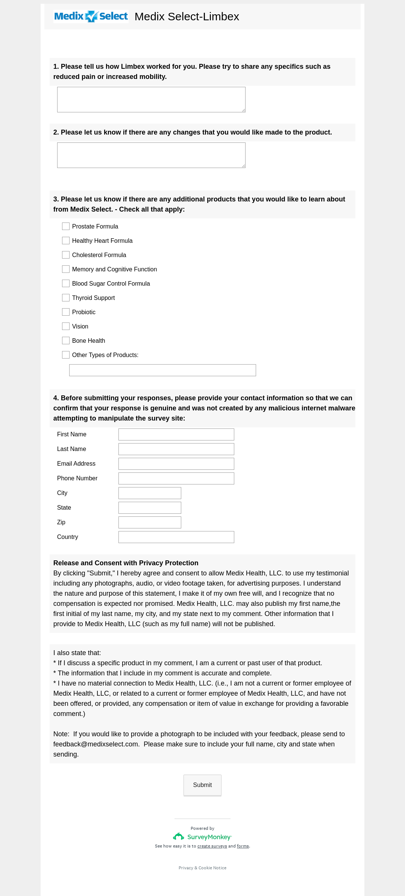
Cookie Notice (212, 868)
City (62, 493)
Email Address (76, 463)
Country (67, 537)
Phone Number (77, 478)
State (64, 507)
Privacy (186, 868)
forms (243, 846)
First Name (71, 434)
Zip (61, 522)
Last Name (71, 449)
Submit (202, 785)
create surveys (212, 846)
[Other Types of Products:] (162, 370)
